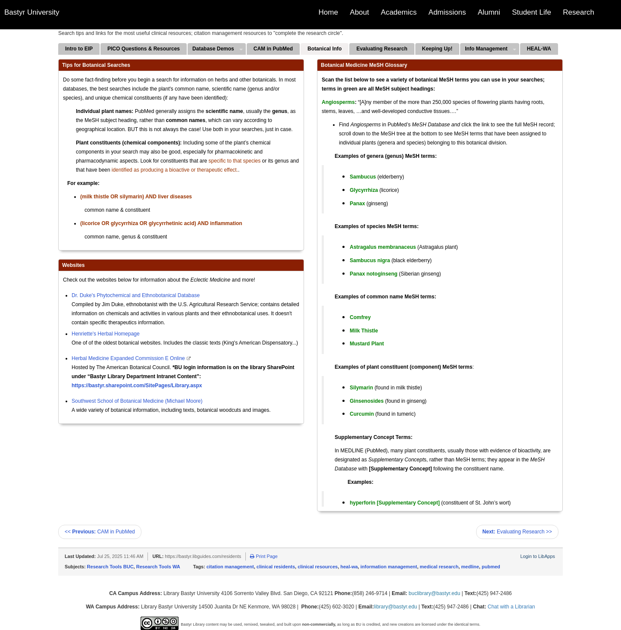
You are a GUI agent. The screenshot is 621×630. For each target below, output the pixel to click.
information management (389, 566)
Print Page (263, 556)
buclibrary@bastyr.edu (435, 593)
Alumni (489, 12)
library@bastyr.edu (395, 607)
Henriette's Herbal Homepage (106, 334)
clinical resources (318, 566)
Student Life (531, 12)
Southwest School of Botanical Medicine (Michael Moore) (137, 401)
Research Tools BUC (110, 566)
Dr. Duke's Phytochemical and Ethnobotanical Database (136, 295)
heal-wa (349, 566)
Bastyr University (32, 12)
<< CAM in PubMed (100, 532)
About (359, 12)
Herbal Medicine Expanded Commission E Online (129, 358)
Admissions (447, 12)
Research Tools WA (158, 566)
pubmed (491, 566)
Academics (399, 12)
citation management (230, 566)
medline (470, 566)
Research (578, 12)
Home (328, 12)
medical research (439, 566)
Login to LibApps (538, 556)
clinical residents (276, 566)
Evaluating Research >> (517, 532)
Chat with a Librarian (511, 607)
